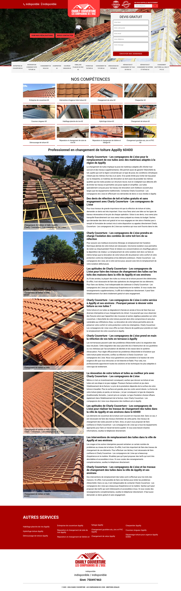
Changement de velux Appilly (103, 536)
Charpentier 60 (57, 67)
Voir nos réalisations (42, 35)
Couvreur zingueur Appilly (136, 530)
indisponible (31, 4)
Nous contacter (65, 35)
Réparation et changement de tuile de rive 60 (128, 67)
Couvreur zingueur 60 (67, 67)
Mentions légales (112, 587)
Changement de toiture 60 (101, 67)
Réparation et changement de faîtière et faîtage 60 (145, 67)
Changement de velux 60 (46, 67)
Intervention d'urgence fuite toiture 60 (32, 67)
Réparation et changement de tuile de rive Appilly (72, 531)
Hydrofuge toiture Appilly (33, 531)
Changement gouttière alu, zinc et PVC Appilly (107, 530)
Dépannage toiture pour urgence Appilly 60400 (142, 536)
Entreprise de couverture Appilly (70, 525)
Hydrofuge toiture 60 (89, 67)
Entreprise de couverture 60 (18, 67)
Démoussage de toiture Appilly (35, 536)
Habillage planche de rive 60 (78, 67)
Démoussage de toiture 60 (113, 67)
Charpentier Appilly (133, 525)
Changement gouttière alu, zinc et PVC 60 (161, 67)
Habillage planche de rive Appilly (36, 527)
